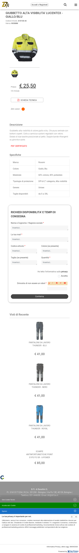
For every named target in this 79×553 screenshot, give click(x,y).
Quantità (45, 257)
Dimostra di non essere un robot (32, 283)
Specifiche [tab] (15, 154)
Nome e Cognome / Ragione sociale (27, 223)
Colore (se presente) (50, 246)
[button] (25, 66)
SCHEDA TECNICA (27, 100)
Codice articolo (18, 246)
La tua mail (16, 234)
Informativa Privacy (53, 547)
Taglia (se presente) (19, 257)
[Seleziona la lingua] (74, 517)
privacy (64, 271)
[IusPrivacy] (73, 551)
